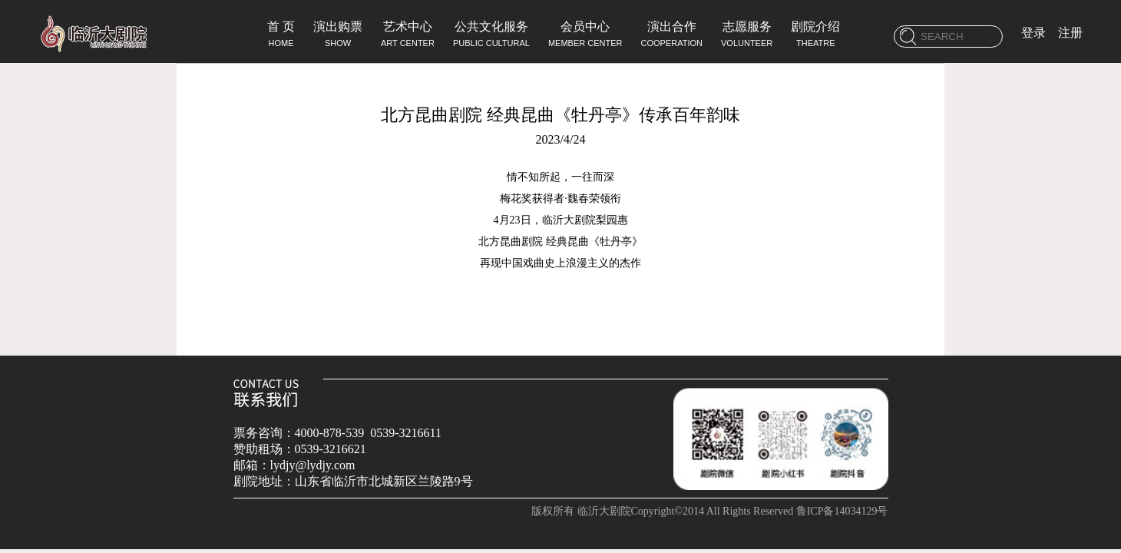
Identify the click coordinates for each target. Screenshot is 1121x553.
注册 (1070, 32)
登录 (1033, 32)
